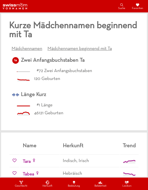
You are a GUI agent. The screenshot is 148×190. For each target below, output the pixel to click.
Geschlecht (21, 183)
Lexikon (126, 183)
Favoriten (137, 6)
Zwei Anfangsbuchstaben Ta (53, 60)
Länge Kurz (33, 94)
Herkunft (47, 183)
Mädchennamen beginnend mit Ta (79, 49)
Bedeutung (74, 183)
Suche (121, 6)
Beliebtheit (100, 183)
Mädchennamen (27, 49)
